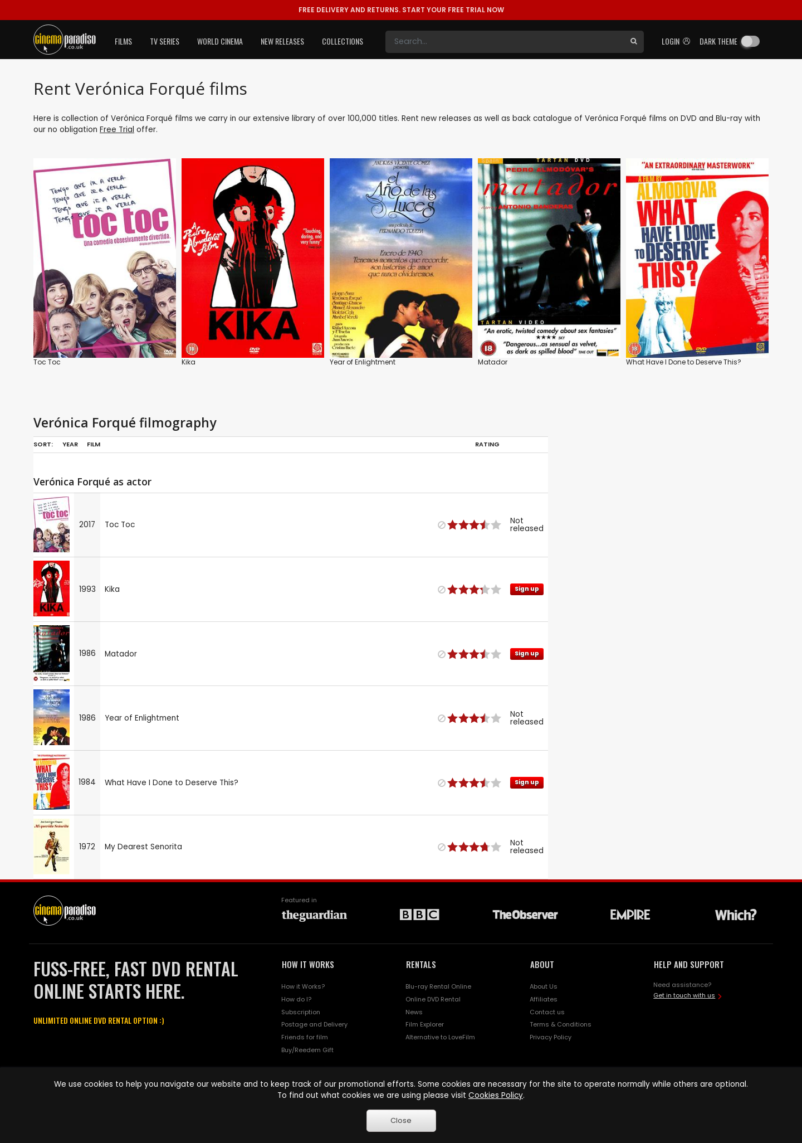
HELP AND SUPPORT (689, 964)
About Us (544, 986)
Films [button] (123, 41)
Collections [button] (342, 41)
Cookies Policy (495, 1095)
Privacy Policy (550, 1037)
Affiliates (544, 999)
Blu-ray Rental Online (438, 986)
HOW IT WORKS (308, 964)
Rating (487, 444)
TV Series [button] (164, 41)
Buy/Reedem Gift (307, 1049)
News (414, 1012)
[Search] (504, 42)
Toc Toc (47, 362)
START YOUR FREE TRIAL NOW (401, 9)
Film (93, 444)
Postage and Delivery (314, 1024)
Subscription (300, 1012)
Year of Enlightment (362, 362)
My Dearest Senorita (143, 847)
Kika (188, 362)
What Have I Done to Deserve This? (683, 362)
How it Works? (303, 986)
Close (401, 1120)
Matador (492, 362)
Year (70, 444)
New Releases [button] (282, 41)
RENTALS (421, 964)
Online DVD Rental (433, 999)
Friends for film (304, 1037)
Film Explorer (424, 1024)
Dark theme (718, 41)
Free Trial (117, 129)
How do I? (296, 999)
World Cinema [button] (220, 41)
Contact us (547, 1012)
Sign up (527, 589)
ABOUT (542, 964)
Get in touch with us (684, 995)
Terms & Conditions (560, 1024)
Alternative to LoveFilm (440, 1037)
